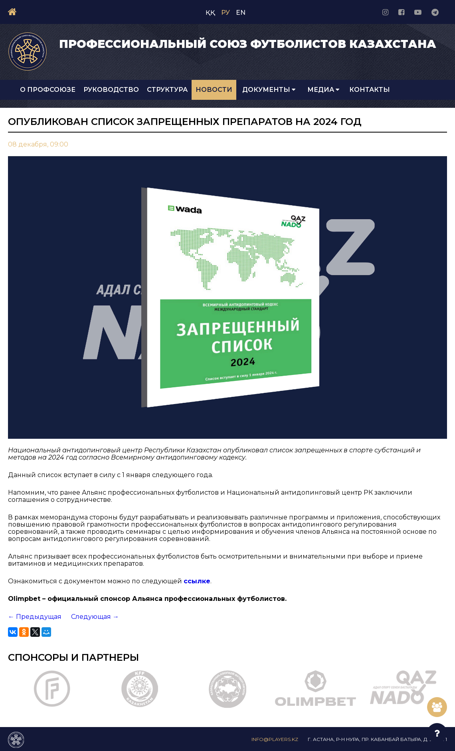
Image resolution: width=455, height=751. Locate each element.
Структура (167, 89)
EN (240, 12)
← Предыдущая (34, 616)
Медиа (323, 89)
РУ (225, 12)
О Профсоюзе (47, 89)
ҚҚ (210, 12)
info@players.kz (274, 739)
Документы (268, 89)
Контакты (369, 89)
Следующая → (95, 616)
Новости (214, 89)
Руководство (111, 89)
